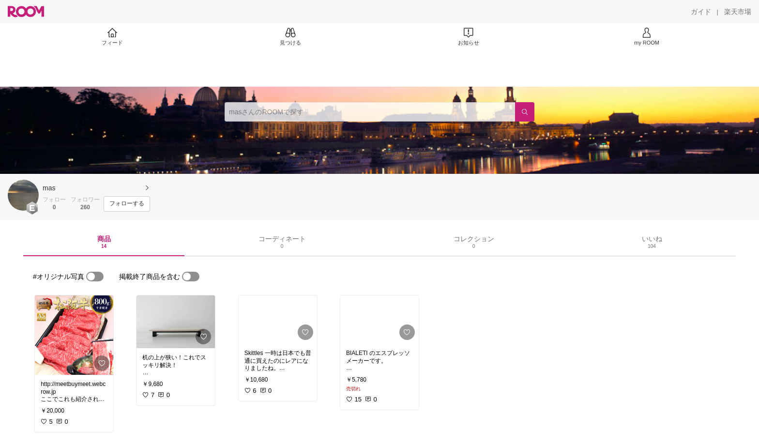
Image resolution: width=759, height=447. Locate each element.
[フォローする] (127, 204)
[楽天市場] (737, 11)
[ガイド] (701, 11)
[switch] (95, 276)
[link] (74, 335)
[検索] (524, 112)
